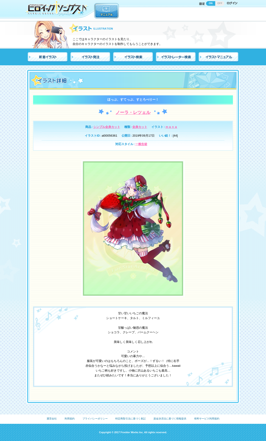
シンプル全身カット (106, 127)
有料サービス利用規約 (206, 418)
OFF (219, 3)
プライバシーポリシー (95, 418)
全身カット (139, 127)
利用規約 (70, 418)
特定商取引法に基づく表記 (130, 418)
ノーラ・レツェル (133, 112)
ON (211, 3)
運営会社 (52, 418)
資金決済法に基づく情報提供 (169, 418)
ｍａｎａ (171, 127)
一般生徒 (141, 144)
